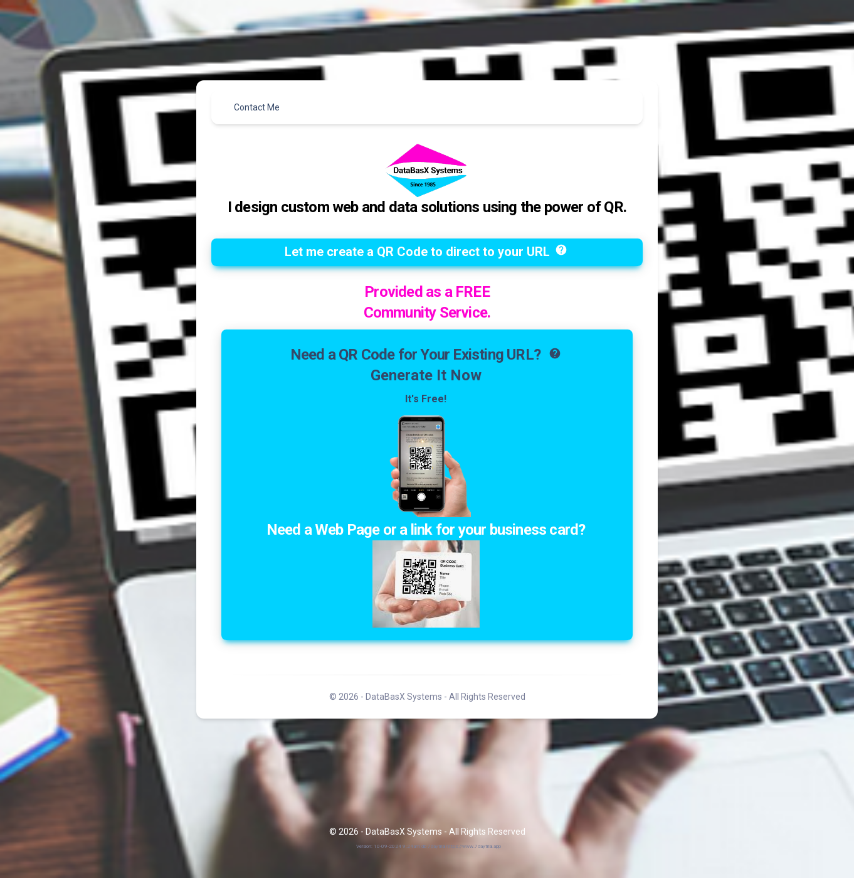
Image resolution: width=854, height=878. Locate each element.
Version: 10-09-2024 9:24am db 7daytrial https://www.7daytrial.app (428, 846)
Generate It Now (426, 375)
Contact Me (257, 107)
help (561, 250)
